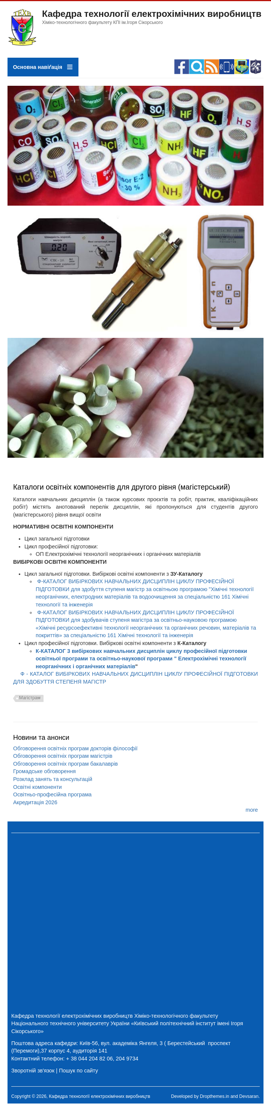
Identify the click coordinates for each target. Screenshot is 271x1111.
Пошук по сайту (78, 1071)
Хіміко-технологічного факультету (176, 1016)
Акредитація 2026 (35, 802)
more (251, 810)
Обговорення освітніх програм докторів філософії (75, 748)
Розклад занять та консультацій (52, 779)
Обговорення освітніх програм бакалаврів (65, 764)
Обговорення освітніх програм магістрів (62, 756)
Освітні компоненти (37, 787)
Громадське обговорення (44, 771)
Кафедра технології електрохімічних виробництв (152, 14)
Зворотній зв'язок (32, 1071)
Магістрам (30, 697)
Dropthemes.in (214, 1096)
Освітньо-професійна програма (52, 794)
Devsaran (248, 1096)
